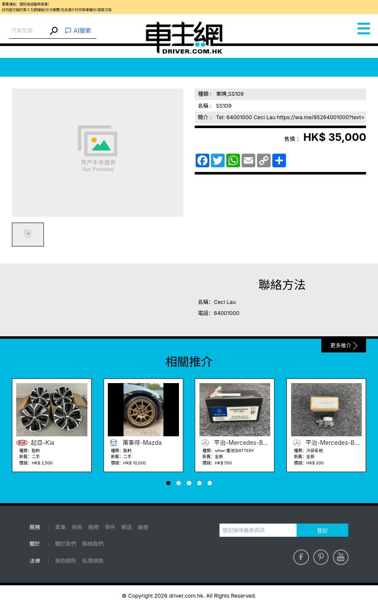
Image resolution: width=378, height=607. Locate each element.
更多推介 (341, 345)
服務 (93, 527)
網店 (126, 527)
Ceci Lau (225, 302)
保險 (77, 527)
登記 (322, 530)
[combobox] (28, 30)
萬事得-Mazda (135, 443)
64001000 (226, 313)
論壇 (143, 527)
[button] (168, 483)
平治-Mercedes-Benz (234, 443)
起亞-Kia (35, 443)
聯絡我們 (93, 544)
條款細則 (65, 561)
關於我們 (65, 544)
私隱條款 (93, 561)
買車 (60, 527)
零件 (110, 527)
